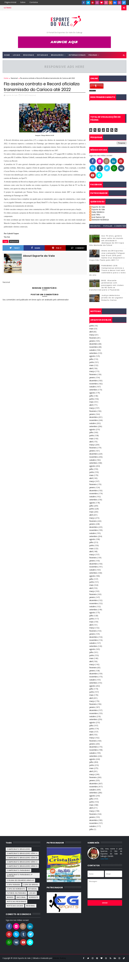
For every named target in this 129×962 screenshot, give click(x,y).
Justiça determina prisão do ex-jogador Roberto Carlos (112, 297)
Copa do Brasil (30, 884)
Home (7, 55)
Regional (30, 906)
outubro (92, 350)
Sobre (22, 2)
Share (35, 248)
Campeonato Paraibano (18, 870)
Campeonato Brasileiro (18, 849)
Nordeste (33, 897)
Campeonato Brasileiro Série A (22, 853)
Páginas (93, 55)
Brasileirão (57, 55)
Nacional (14, 78)
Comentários (120, 226)
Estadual (32, 889)
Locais (16, 55)
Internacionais (77, 55)
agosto (92, 356)
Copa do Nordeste (16, 889)
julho (91, 359)
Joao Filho (96, 215)
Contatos (33, 2)
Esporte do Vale (98, 207)
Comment (78, 248)
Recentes (95, 226)
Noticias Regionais (16, 901)
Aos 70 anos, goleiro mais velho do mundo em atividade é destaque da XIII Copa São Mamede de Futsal (106, 240)
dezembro (93, 344)
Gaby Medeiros (98, 212)
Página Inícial (10, 2)
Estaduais (42, 55)
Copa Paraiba (13, 884)
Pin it (57, 248)
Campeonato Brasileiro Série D (22, 866)
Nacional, (32, 95)
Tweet (15, 248)
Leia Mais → (105, 858)
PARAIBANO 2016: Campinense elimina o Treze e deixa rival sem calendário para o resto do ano (107, 270)
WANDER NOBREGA (100, 220)
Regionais (28, 55)
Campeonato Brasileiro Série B (22, 858)
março (92, 335)
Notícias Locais (15, 906)
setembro (93, 353)
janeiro (92, 341)
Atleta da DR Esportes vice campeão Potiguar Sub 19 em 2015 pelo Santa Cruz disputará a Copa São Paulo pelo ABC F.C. (107, 255)
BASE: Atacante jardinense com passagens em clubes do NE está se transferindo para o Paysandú (106, 285)
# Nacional (14, 241)
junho (91, 325)
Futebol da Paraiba (16, 893)
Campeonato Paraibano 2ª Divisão (20, 875)
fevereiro (93, 338)
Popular (107, 226)
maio (91, 328)
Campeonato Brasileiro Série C (22, 862)
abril (91, 331)
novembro (93, 347)
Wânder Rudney (59, 958)
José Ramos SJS (98, 217)
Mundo (10, 897)
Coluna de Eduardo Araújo (20, 880)
